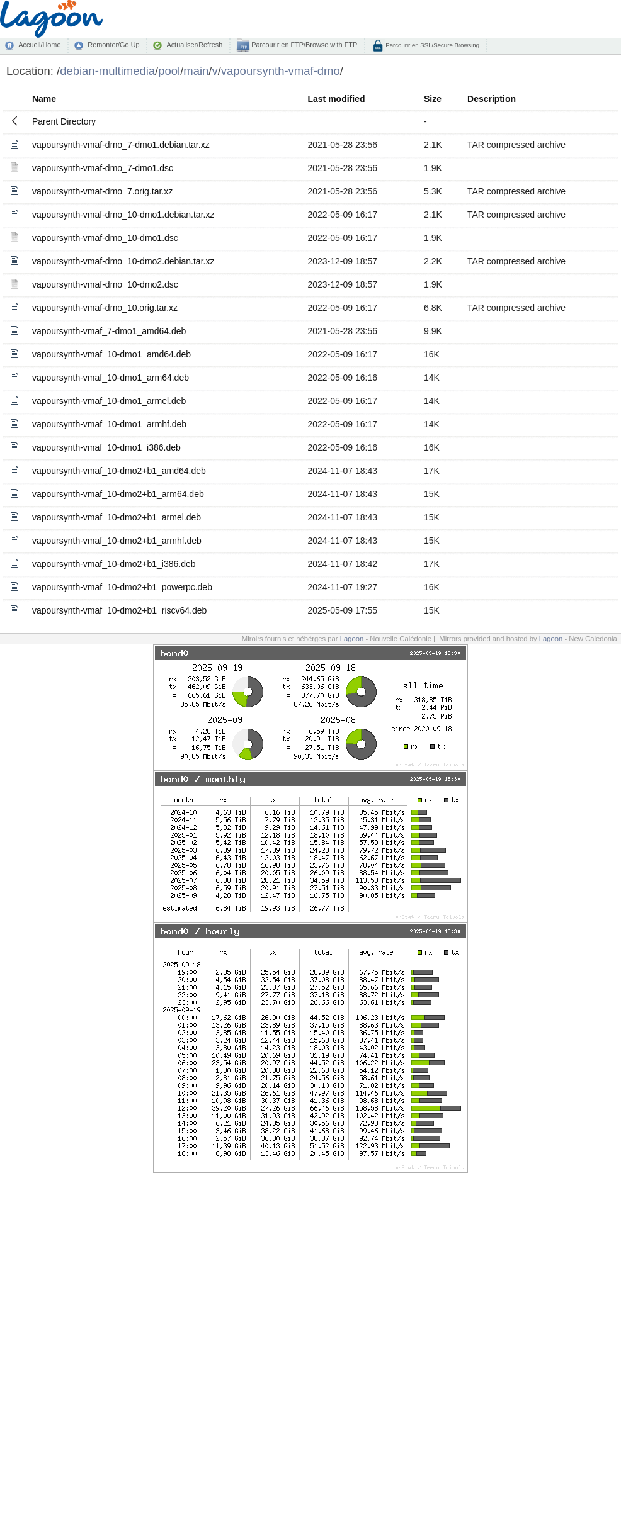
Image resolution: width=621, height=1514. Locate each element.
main (195, 70)
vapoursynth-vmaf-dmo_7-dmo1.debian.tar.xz (121, 145)
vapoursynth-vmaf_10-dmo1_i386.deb (106, 447)
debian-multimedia (107, 70)
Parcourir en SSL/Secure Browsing (431, 45)
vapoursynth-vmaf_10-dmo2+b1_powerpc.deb (122, 587)
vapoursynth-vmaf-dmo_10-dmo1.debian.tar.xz (123, 215)
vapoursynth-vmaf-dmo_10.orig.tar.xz (105, 308)
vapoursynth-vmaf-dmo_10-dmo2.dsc (105, 284)
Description (491, 99)
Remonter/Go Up (113, 44)
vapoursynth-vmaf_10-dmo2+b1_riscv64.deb (119, 610)
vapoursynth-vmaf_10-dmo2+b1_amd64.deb (119, 471)
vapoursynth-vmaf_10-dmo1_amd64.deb (111, 354)
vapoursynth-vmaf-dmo (280, 70)
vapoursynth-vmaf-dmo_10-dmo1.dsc (105, 238)
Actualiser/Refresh (194, 44)
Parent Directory (64, 121)
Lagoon (352, 638)
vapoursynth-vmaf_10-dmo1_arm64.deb (110, 378)
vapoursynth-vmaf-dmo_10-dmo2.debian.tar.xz (123, 261)
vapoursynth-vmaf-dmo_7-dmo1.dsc (102, 168)
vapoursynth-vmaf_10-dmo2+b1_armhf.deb (117, 541)
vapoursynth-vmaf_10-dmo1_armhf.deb (109, 424)
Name (44, 99)
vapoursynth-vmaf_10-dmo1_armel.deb (109, 401)
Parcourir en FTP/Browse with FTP (303, 44)
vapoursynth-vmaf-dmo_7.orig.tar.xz (102, 191)
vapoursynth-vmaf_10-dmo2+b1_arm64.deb (118, 494)
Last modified (336, 99)
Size (433, 99)
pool (169, 70)
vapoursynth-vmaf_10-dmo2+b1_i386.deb (114, 564)
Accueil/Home (39, 44)
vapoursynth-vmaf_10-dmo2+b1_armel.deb (116, 517)
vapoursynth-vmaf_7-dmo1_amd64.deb (109, 331)
